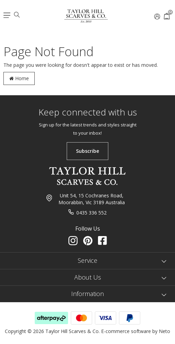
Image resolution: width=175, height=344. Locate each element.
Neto (164, 331)
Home (19, 78)
